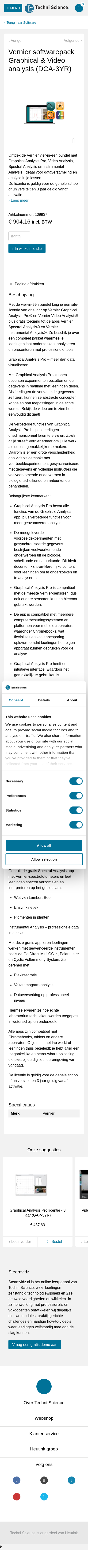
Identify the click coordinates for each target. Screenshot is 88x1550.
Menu (13, 8)
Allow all (44, 845)
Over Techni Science (44, 1402)
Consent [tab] (16, 700)
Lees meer (20, 200)
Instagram (44, 1480)
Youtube (16, 1496)
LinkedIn (71, 1480)
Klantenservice (44, 1433)
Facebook (16, 1480)
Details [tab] (44, 700)
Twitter (44, 1496)
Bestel (53, 1241)
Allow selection (44, 859)
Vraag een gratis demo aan (34, 1345)
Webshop (44, 1418)
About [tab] (72, 700)
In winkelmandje (28, 249)
